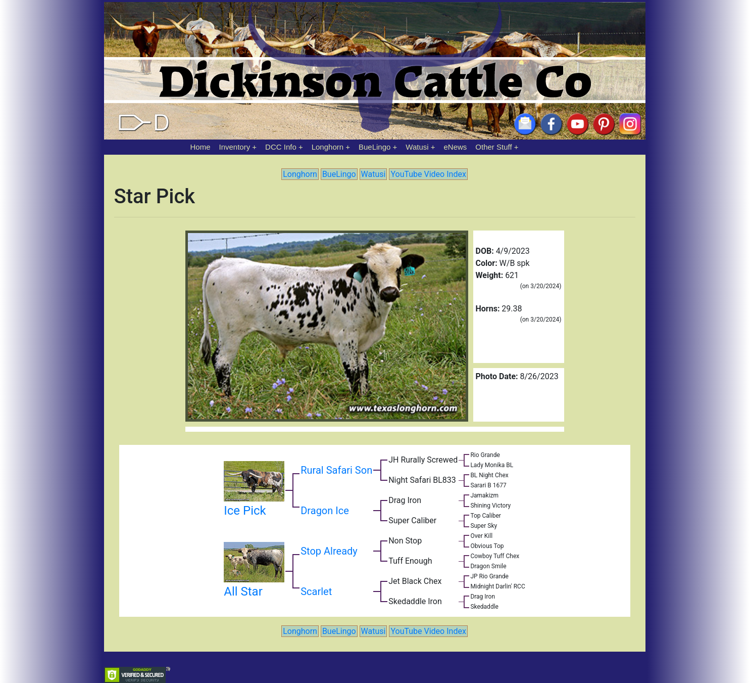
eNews (455, 147)
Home (200, 147)
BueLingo (374, 147)
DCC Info (280, 147)
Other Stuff (493, 147)
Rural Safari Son (336, 470)
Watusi (417, 147)
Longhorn (327, 147)
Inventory (234, 147)
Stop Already (329, 551)
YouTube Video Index (428, 174)
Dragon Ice (325, 511)
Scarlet (316, 591)
